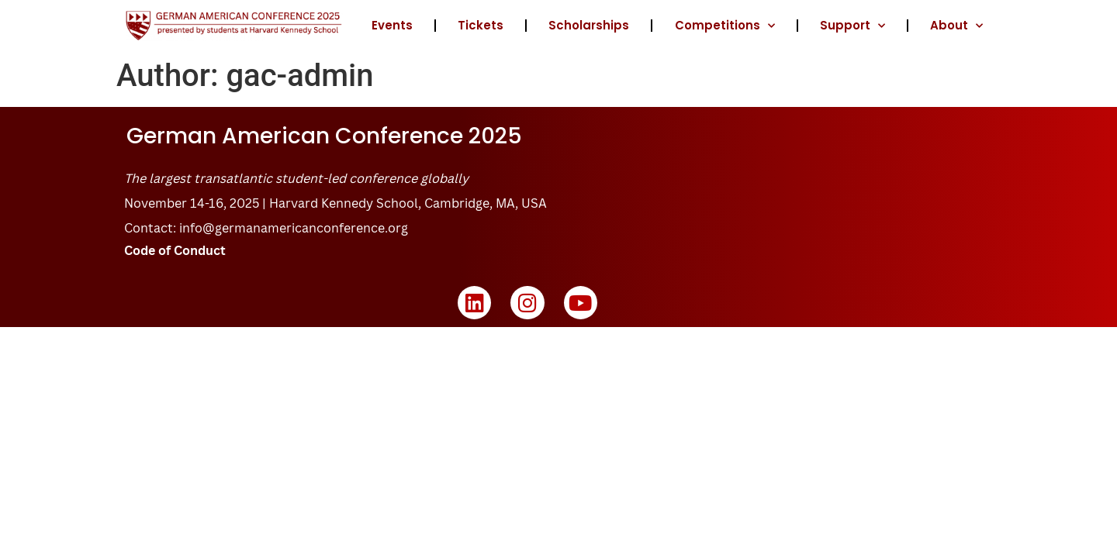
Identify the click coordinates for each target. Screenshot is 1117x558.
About (956, 26)
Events (392, 25)
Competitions (725, 26)
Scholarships (588, 25)
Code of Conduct (175, 250)
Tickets (480, 25)
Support (852, 26)
